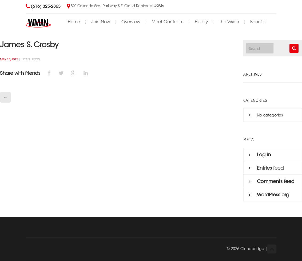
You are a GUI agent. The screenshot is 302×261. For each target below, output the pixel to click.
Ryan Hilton (31, 59)
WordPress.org (273, 195)
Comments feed (275, 181)
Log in (264, 155)
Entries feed (270, 168)
